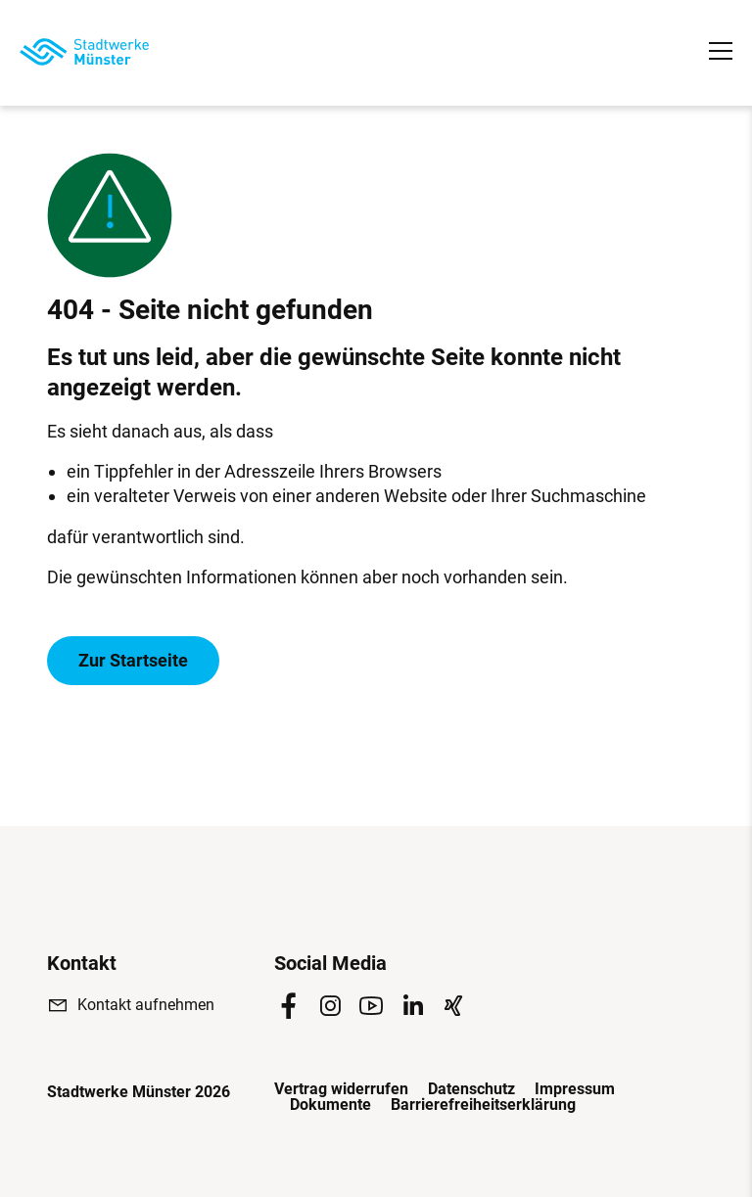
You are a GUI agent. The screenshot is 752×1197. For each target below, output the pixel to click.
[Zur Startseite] (84, 52)
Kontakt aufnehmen (145, 1004)
